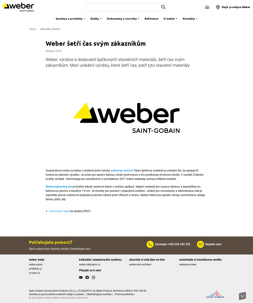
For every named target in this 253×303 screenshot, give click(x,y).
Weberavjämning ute (59, 186)
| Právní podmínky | (124, 294)
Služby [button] (96, 18)
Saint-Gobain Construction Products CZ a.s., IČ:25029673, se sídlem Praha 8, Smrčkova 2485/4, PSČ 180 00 (87, 290)
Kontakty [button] (190, 18)
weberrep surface (122, 170)
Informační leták (59, 211)
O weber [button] (170, 18)
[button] (233, 7)
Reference (151, 18)
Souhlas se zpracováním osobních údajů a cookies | (57, 294)
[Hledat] (122, 7)
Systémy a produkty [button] (70, 18)
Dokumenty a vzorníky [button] (123, 18)
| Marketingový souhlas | (99, 294)
